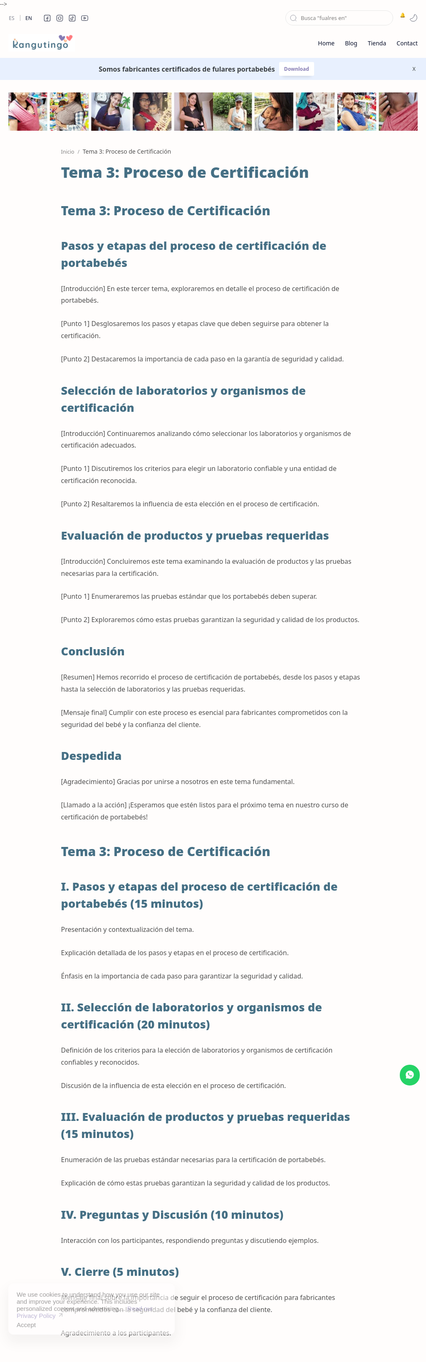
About (305, 1343)
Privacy (247, 1343)
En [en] (28, 18)
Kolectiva (102, 1343)
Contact (277, 1343)
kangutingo (44, 1343)
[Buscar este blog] (339, 17)
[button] (47, 18)
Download (296, 68)
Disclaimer (214, 1343)
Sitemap (180, 1343)
